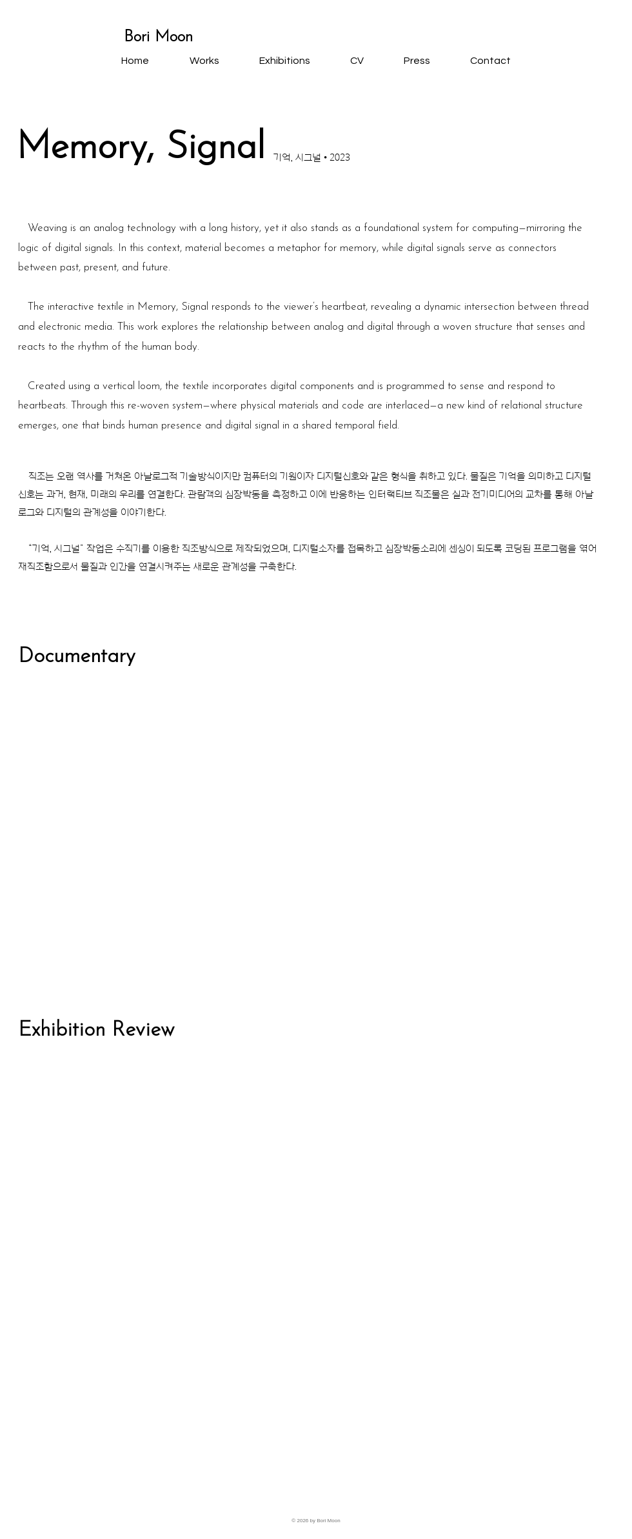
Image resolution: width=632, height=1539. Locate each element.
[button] (204, 61)
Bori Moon (158, 37)
